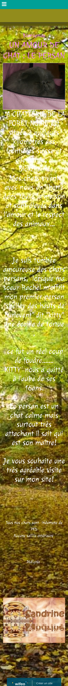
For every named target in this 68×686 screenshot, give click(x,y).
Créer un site (44, 683)
